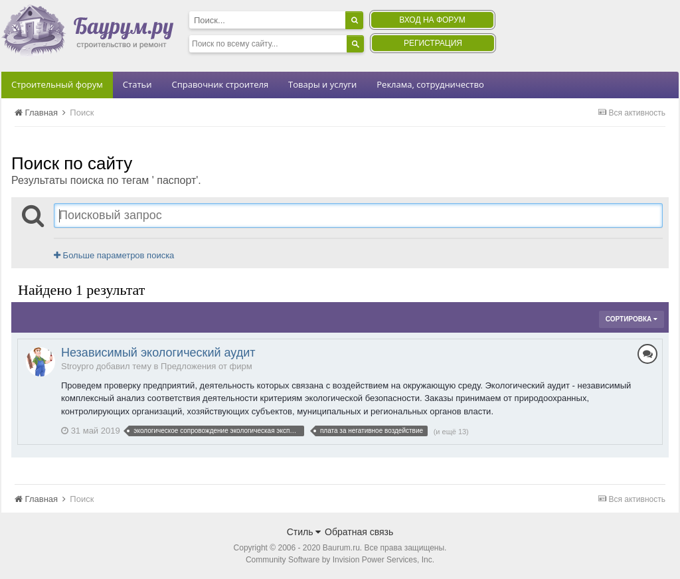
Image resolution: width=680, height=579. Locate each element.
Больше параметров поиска (114, 255)
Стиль (304, 532)
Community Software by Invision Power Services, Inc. (340, 559)
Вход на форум (432, 20)
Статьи (137, 84)
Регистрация (433, 43)
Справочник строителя (219, 84)
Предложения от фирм (206, 366)
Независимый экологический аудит (158, 352)
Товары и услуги (322, 84)
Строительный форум (57, 84)
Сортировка (631, 319)
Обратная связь (359, 532)
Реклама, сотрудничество (430, 84)
